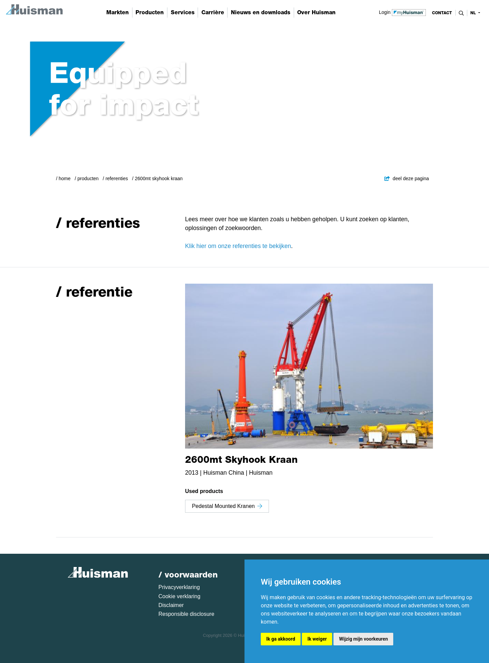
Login (402, 12)
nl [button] (473, 13)
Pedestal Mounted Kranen (227, 506)
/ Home (63, 178)
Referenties (117, 178)
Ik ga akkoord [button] (280, 639)
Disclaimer (171, 605)
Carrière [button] (212, 12)
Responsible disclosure (187, 614)
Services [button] (183, 12)
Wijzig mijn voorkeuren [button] (363, 639)
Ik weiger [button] (317, 639)
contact (442, 13)
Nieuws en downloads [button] (260, 12)
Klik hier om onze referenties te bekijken (238, 246)
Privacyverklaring (179, 587)
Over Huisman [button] (316, 12)
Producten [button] (149, 12)
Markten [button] (117, 12)
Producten (87, 178)
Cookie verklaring (180, 596)
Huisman (260, 472)
